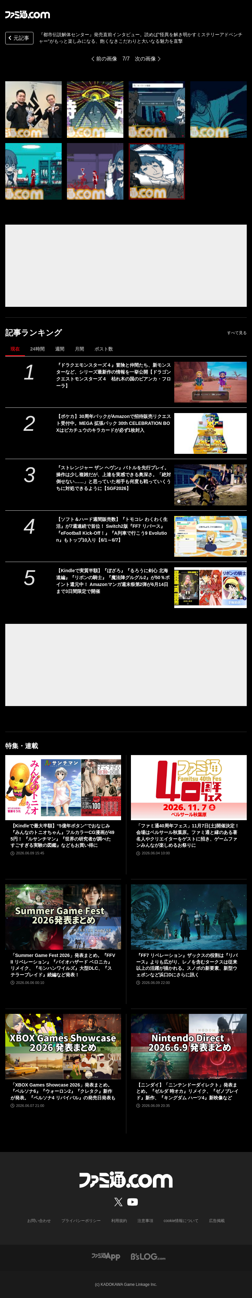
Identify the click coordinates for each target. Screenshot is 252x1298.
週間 (59, 349)
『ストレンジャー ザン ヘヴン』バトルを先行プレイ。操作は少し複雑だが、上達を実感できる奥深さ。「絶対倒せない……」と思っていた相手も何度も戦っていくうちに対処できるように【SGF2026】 (113, 478)
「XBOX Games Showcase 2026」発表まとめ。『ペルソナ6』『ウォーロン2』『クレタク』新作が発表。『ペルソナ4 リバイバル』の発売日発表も (63, 1091)
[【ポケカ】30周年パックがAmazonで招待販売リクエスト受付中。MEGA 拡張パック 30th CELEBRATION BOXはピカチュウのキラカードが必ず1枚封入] (210, 433)
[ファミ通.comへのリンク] (27, 14)
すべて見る (237, 333)
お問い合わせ (39, 1220)
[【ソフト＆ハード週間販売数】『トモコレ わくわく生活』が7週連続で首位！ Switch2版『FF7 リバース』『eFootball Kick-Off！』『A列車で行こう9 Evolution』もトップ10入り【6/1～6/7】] (210, 536)
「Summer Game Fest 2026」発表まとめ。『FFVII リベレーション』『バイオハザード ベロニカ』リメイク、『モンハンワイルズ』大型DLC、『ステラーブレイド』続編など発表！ (62, 965)
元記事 (18, 38)
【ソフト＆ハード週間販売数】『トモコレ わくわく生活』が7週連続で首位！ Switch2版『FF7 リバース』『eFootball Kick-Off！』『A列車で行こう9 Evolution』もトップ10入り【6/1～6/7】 (112, 530)
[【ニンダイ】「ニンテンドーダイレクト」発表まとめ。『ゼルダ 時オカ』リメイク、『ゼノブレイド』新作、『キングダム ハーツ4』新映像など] (189, 1046)
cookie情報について (181, 1220)
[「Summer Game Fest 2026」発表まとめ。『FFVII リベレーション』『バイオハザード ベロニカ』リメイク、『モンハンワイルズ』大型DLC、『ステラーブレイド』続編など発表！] (63, 917)
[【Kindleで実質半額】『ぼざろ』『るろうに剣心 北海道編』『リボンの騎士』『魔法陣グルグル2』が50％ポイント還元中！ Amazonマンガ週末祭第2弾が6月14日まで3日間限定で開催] (210, 587)
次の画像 (145, 58)
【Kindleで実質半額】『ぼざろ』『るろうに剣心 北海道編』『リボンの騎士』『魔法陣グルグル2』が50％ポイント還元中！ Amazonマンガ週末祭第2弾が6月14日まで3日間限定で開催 (112, 581)
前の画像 (106, 58)
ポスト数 (103, 349)
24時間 (37, 349)
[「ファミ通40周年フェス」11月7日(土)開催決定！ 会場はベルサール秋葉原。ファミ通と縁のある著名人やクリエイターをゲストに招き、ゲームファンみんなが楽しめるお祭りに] (189, 787)
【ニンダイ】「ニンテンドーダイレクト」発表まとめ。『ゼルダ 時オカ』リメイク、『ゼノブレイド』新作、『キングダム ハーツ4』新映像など (187, 1091)
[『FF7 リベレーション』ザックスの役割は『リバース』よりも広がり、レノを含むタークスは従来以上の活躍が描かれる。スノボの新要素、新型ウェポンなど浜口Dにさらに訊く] (189, 917)
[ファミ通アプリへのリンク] (106, 1256)
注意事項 (145, 1220)
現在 (15, 349)
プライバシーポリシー (81, 1220)
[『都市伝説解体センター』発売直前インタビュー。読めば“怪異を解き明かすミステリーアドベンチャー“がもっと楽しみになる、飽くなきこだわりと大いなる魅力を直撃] (33, 109)
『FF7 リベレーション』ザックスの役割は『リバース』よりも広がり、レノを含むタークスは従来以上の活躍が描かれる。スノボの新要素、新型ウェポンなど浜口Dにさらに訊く (187, 965)
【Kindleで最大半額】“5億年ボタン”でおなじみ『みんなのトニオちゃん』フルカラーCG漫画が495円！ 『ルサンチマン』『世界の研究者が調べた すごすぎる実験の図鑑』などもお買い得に (62, 835)
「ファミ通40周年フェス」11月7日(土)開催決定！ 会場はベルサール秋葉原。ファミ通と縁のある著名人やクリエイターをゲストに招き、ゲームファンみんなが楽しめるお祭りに (187, 835)
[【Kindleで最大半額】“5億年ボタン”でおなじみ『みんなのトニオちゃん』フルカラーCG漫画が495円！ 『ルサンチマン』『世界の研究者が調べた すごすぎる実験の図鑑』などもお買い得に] (63, 787)
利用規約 (119, 1220)
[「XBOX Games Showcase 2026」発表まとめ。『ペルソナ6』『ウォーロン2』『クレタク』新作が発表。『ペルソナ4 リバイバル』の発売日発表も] (63, 1046)
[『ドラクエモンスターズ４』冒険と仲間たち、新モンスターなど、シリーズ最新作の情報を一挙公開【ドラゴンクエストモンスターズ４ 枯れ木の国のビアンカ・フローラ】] (210, 382)
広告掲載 (217, 1220)
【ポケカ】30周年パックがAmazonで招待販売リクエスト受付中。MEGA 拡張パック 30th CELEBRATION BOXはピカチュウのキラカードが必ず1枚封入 (113, 423)
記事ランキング (33, 332)
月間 (79, 349)
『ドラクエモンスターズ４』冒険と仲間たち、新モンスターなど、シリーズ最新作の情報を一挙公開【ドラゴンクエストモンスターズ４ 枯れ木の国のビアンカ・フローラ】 (113, 375)
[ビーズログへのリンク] (148, 1256)
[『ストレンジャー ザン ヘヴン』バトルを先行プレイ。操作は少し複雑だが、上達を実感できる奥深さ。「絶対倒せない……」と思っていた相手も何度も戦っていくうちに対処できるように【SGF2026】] (210, 484)
